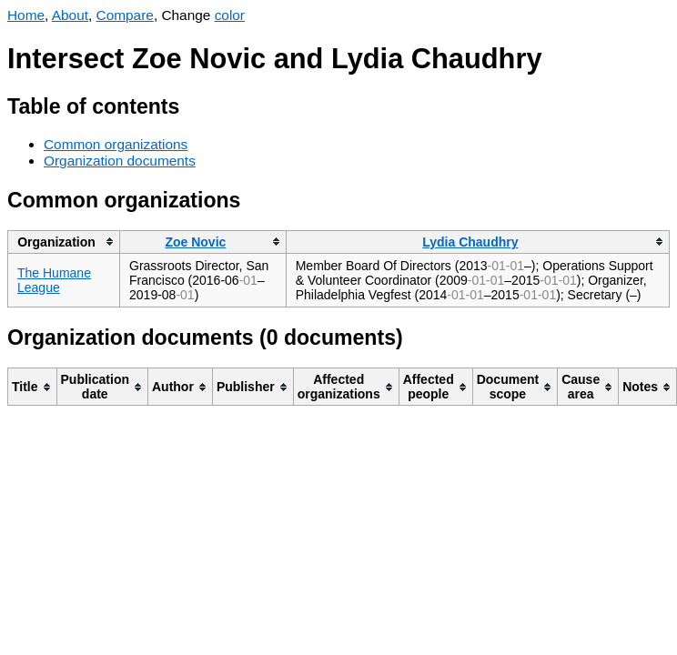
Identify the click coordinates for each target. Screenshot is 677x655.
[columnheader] (64, 241)
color (230, 15)
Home (26, 15)
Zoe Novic (195, 242)
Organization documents (120, 160)
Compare (125, 15)
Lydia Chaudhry (470, 242)
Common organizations (115, 144)
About (70, 15)
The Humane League (54, 280)
